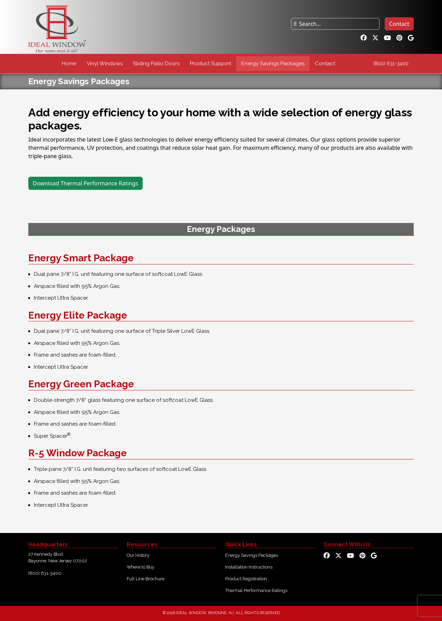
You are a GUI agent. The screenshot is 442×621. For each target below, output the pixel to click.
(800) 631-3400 (391, 63)
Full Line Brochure (145, 578)
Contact (399, 24)
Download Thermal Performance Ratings (85, 183)
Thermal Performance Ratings (256, 590)
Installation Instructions (248, 567)
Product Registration (246, 578)
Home (69, 63)
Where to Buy (140, 567)
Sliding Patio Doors (156, 63)
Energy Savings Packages (273, 63)
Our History (138, 555)
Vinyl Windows (105, 63)
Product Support (210, 63)
